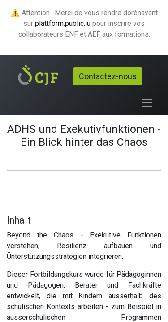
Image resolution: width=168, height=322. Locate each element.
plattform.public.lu (62, 23)
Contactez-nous (108, 76)
